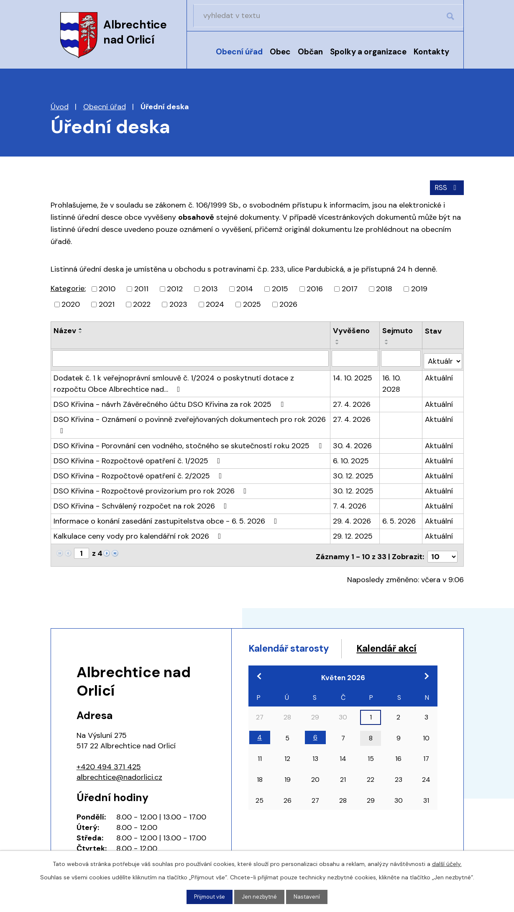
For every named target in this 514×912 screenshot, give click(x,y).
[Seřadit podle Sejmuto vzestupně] (387, 339)
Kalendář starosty (294, 643)
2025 (252, 303)
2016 (315, 288)
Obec (280, 51)
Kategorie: (68, 288)
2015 (280, 288)
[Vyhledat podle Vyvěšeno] (355, 357)
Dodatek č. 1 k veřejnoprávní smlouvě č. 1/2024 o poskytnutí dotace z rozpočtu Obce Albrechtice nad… (174, 379)
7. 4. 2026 (350, 502)
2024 (215, 303)
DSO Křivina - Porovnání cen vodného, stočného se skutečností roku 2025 (189, 442)
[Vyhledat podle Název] (190, 357)
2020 (70, 303)
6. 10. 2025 (351, 457)
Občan (310, 51)
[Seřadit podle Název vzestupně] (80, 328)
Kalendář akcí (283, 658)
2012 (175, 288)
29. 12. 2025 (353, 532)
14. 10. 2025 (353, 374)
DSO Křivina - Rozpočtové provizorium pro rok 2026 (152, 487)
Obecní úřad (239, 51)
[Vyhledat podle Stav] (443, 357)
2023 (178, 303)
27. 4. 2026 (352, 401)
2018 (384, 288)
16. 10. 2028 (392, 379)
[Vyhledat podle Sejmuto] (401, 357)
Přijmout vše (208, 896)
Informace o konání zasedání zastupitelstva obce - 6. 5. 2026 (167, 517)
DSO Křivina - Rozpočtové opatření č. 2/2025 (139, 472)
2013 (210, 288)
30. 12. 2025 (353, 472)
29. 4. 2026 (352, 517)
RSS (445, 186)
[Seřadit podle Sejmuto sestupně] (387, 342)
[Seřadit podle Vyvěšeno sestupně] (338, 342)
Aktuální (439, 374)
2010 (107, 288)
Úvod (202, 57)
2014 (244, 288)
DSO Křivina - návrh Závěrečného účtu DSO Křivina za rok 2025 (170, 401)
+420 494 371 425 (109, 760)
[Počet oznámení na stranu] (442, 550)
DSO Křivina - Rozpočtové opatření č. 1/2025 (139, 457)
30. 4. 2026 (352, 442)
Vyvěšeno (351, 330)
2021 (107, 303)
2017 (350, 288)
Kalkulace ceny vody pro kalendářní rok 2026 (139, 532)
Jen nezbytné (260, 896)
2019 (419, 288)
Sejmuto (398, 330)
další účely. (447, 863)
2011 (141, 288)
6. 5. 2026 (399, 517)
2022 (142, 303)
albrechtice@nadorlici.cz (119, 771)
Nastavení (309, 896)
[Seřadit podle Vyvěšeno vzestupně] (338, 339)
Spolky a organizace (368, 51)
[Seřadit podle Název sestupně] (80, 331)
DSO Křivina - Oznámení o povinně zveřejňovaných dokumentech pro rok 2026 (190, 421)
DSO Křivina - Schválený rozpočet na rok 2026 (142, 502)
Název (65, 330)
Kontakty (431, 51)
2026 (288, 303)
